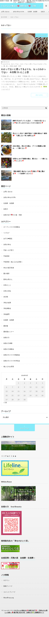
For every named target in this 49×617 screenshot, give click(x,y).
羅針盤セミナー (8, 332)
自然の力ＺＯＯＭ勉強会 (11, 355)
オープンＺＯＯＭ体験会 (11, 227)
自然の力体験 (7, 343)
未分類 (5, 297)
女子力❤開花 (7, 238)
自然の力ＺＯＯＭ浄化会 (11, 361)
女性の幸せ (7, 244)
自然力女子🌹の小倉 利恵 (12, 215)
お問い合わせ (5, 11)
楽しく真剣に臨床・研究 (13, 66)
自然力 (43, 11)
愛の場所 (6, 273)
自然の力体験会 (8, 349)
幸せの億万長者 (8, 268)
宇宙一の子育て (8, 250)
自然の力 (43, 35)
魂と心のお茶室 (8, 366)
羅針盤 (5, 326)
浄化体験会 (7, 308)
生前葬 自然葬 (32, 11)
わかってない (15, 64)
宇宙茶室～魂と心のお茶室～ (13, 262)
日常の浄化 (7, 291)
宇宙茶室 (6, 256)
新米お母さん (7, 279)
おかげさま (6, 64)
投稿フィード (7, 586)
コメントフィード (9, 592)
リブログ (6, 233)
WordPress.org (8, 598)
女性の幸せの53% (18, 11)
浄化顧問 (6, 314)
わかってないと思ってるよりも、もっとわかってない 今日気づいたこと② (23, 70)
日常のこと (7, 285)
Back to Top (24, 428)
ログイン (6, 580)
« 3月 (5, 402)
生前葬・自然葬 (8, 320)
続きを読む (39, 95)
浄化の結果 (7, 302)
